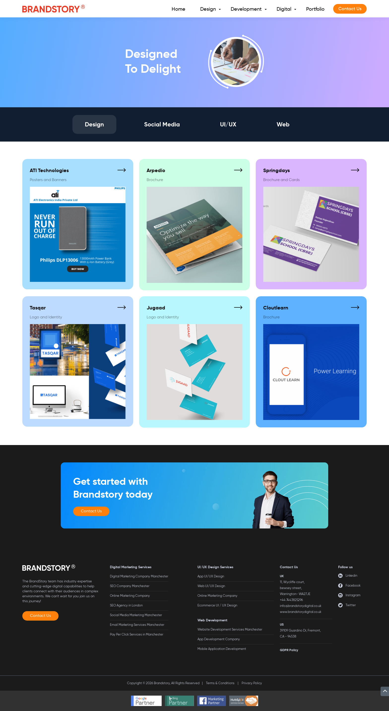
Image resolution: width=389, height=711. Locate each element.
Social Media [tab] (162, 124)
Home (178, 9)
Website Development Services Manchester (229, 629)
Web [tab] (283, 124)
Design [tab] (94, 124)
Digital (284, 9)
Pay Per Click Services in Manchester (136, 634)
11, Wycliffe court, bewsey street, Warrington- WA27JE (295, 588)
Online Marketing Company (130, 596)
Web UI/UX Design (211, 586)
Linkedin (351, 575)
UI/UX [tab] (228, 124)
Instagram (353, 595)
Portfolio (315, 9)
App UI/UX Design (210, 576)
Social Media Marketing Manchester (136, 615)
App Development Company (218, 639)
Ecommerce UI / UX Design (217, 605)
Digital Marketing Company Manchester (139, 576)
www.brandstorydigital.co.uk (300, 612)
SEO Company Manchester (129, 586)
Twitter (351, 605)
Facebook (353, 585)
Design (208, 9)
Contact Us (349, 8)
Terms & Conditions (220, 683)
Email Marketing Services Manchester (137, 625)
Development (246, 9)
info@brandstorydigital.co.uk (300, 606)
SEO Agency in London (126, 605)
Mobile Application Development (221, 649)
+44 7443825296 (291, 600)
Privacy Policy (252, 683)
